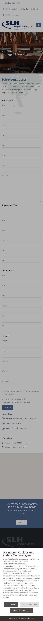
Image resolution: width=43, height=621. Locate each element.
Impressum (13, 619)
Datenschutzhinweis (26, 619)
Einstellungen (30, 604)
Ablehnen (11, 604)
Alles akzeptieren (21, 610)
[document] (21, 576)
